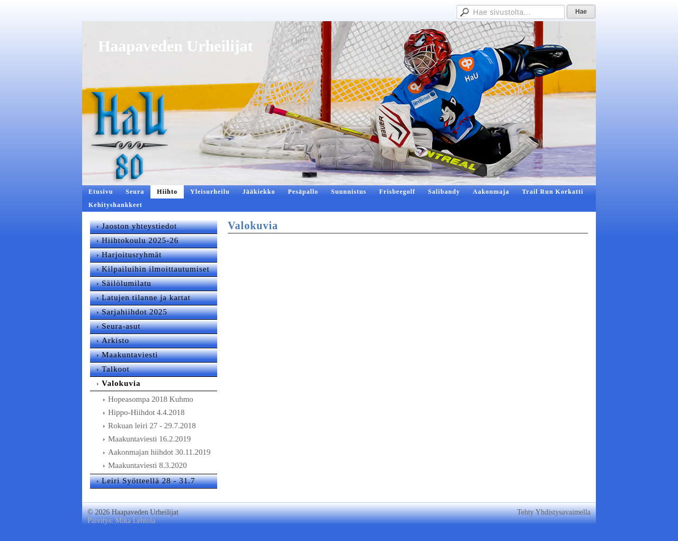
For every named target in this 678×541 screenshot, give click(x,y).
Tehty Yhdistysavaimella (554, 512)
